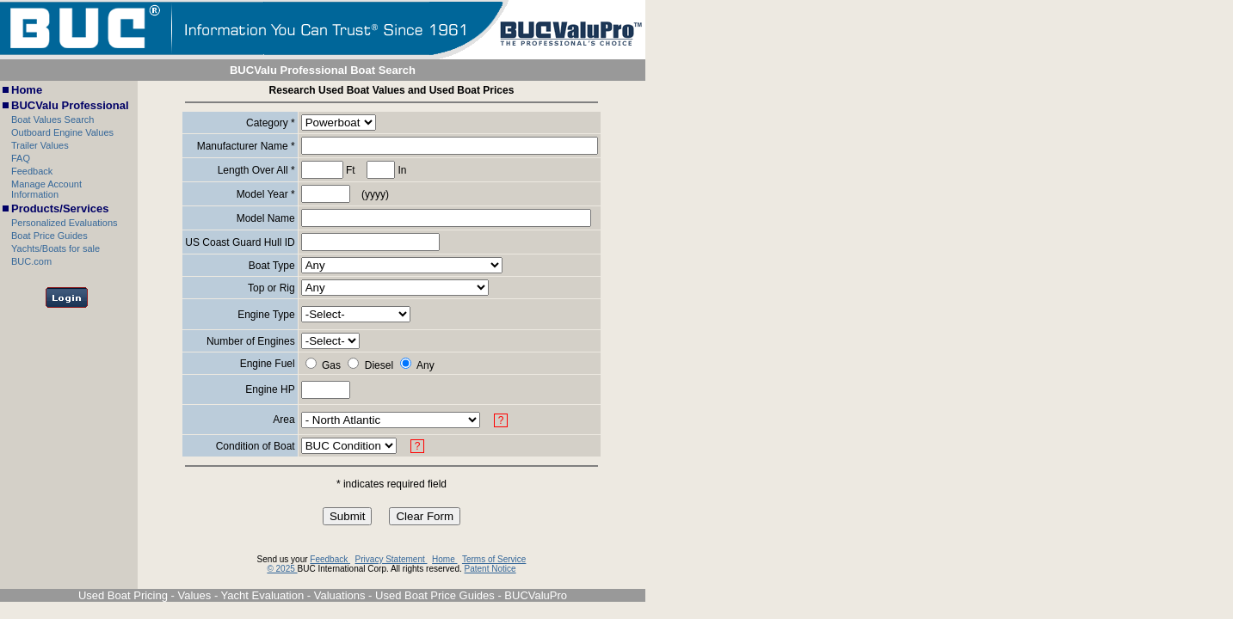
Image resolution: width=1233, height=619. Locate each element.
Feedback (31, 171)
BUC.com (31, 261)
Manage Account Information (46, 189)
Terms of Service (494, 559)
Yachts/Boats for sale (55, 248)
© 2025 (282, 568)
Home (26, 89)
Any (425, 365)
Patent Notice (490, 568)
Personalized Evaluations (64, 223)
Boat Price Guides (49, 235)
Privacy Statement (391, 559)
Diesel (379, 365)
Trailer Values (40, 145)
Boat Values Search (52, 119)
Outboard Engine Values (62, 132)
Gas (331, 365)
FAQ (20, 158)
